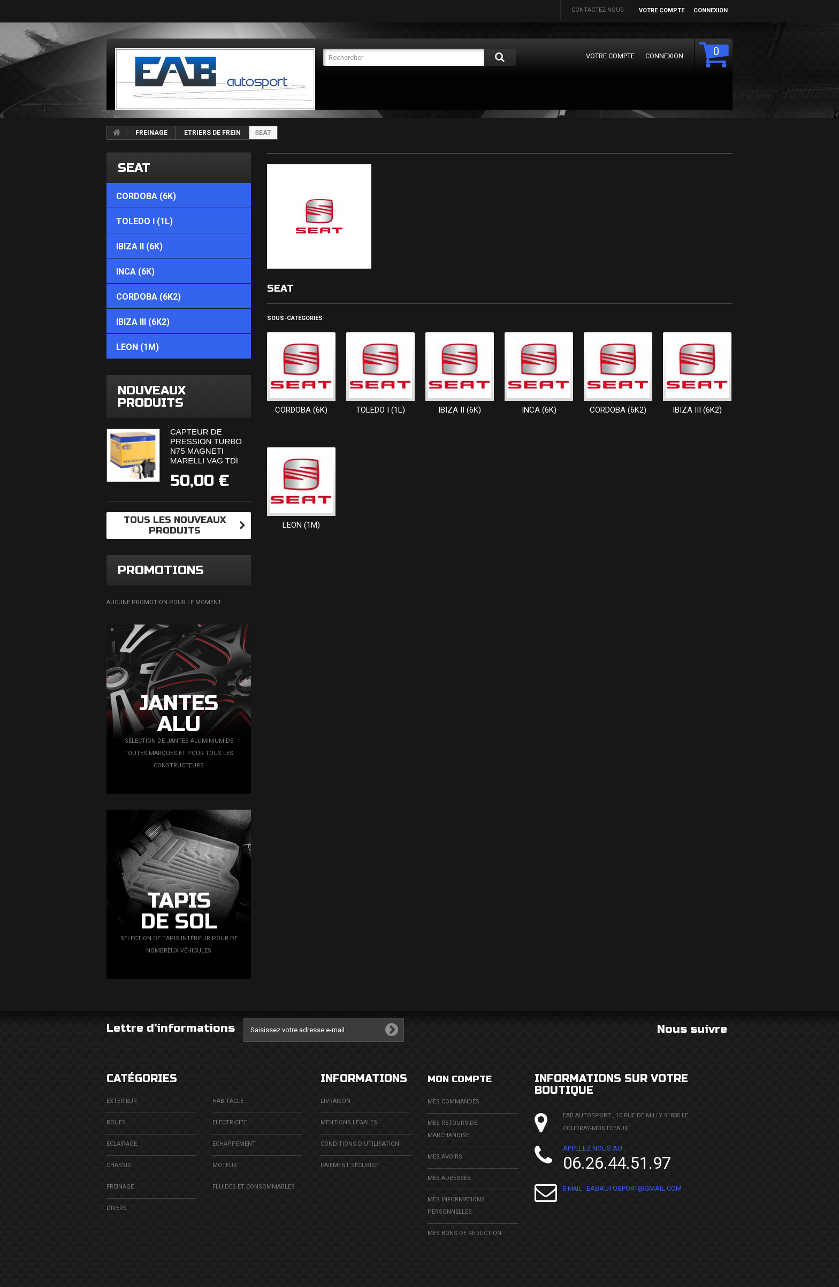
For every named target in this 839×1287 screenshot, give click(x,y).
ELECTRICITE (229, 1122)
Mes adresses (449, 1177)
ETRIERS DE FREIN (212, 132)
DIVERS (116, 1208)
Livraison (335, 1101)
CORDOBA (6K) (301, 410)
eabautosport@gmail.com (634, 1188)
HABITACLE (227, 1101)
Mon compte (465, 1078)
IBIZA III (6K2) (697, 410)
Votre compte (661, 10)
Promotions (161, 570)
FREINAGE (151, 132)
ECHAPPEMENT (234, 1143)
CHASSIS (118, 1165)
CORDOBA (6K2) (618, 410)
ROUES (116, 1122)
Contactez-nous (597, 9)
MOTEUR (224, 1165)
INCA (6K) (539, 410)
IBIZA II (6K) (459, 410)
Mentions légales (349, 1122)
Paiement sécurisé (349, 1165)
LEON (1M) (301, 525)
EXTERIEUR (121, 1101)
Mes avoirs (445, 1156)
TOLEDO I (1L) (380, 410)
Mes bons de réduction (464, 1232)
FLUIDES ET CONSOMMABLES (253, 1186)
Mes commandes (453, 1101)
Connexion (710, 10)
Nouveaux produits (152, 396)
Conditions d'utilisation (360, 1143)
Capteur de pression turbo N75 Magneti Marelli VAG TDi (206, 446)
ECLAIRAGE (121, 1143)
